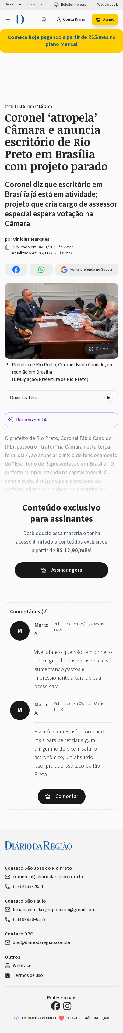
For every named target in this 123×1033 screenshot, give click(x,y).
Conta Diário (70, 19)
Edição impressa (70, 5)
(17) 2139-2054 (24, 886)
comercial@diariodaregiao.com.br (44, 876)
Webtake (18, 965)
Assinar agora (61, 570)
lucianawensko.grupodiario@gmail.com (50, 909)
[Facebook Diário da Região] (55, 1005)
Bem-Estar (13, 4)
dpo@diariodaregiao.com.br (38, 942)
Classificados (37, 4)
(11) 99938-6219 (25, 919)
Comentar (61, 796)
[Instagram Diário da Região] (67, 1005)
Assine (105, 19)
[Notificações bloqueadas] (44, 19)
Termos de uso (24, 975)
